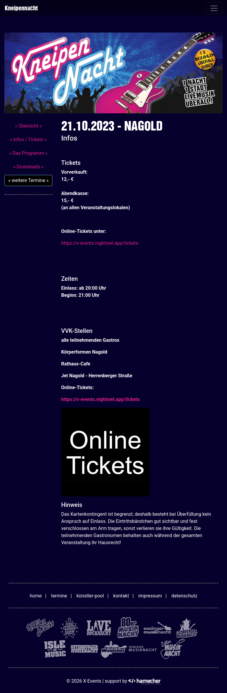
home (36, 596)
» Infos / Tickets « (28, 139)
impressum (150, 596)
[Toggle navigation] (214, 8)
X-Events (92, 681)
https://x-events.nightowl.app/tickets (99, 243)
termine (59, 596)
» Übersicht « (28, 126)
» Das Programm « (28, 153)
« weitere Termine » (28, 180)
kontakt (121, 596)
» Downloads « (28, 167)
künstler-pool (90, 596)
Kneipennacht (21, 8)
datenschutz (184, 596)
